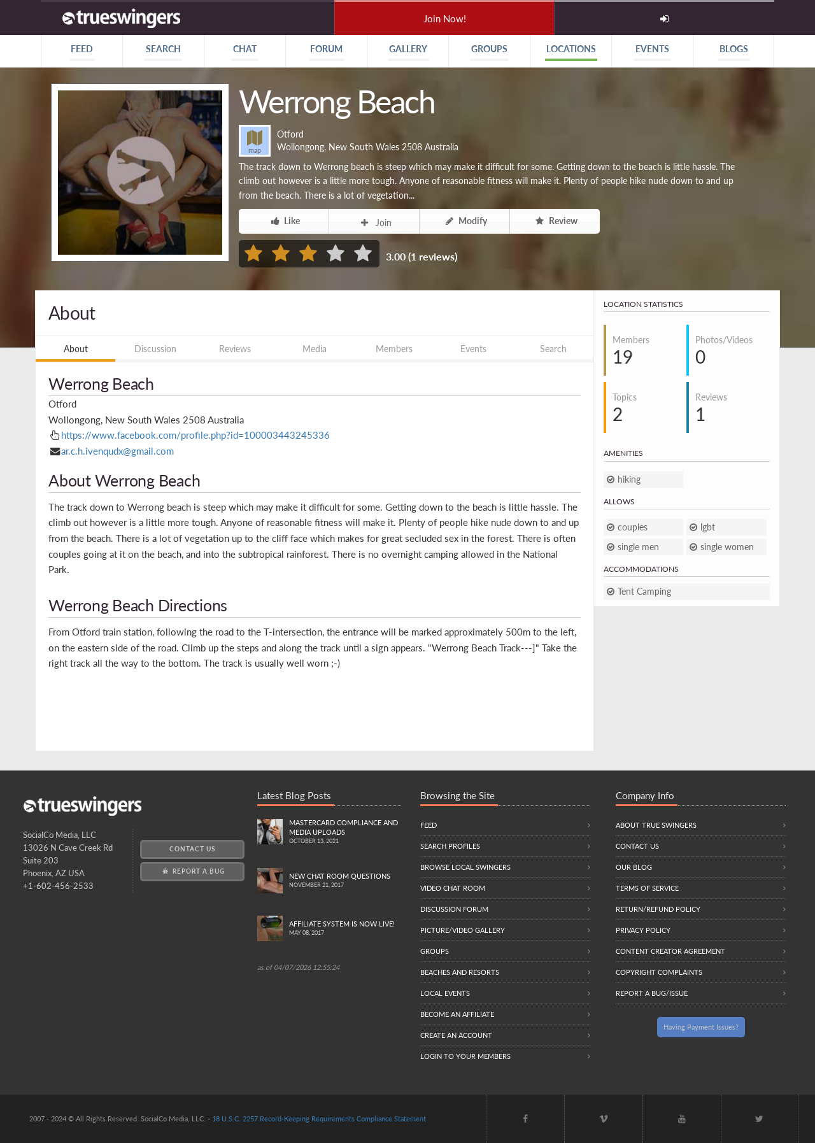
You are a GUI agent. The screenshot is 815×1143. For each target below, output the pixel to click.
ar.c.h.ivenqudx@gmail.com (117, 451)
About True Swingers (656, 825)
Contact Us (192, 849)
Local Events (445, 993)
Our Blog (634, 867)
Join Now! (444, 18)
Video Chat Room (452, 888)
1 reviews (433, 256)
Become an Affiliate (457, 1014)
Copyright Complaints (659, 972)
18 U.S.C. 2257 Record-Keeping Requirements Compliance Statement (319, 1118)
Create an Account (456, 1035)
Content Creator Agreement (670, 951)
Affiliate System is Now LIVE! (345, 928)
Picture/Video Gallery (462, 930)
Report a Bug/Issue (652, 993)
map (255, 142)
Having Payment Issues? (701, 1027)
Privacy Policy (643, 930)
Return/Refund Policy (658, 909)
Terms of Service (647, 888)
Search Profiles (450, 846)
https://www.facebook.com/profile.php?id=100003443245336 (195, 435)
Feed (428, 825)
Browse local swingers (465, 867)
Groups (434, 951)
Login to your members (465, 1056)
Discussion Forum (454, 909)
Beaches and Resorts (459, 972)
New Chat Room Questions (345, 881)
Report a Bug (192, 871)
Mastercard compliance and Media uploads (345, 832)
